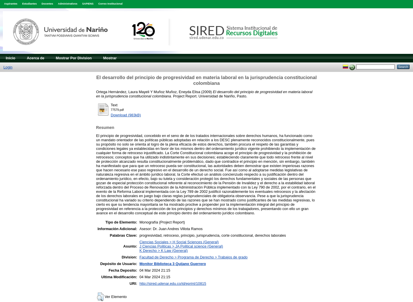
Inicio (10, 58)
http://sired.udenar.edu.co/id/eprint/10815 (172, 283)
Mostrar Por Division (74, 58)
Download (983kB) (126, 115)
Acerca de (35, 58)
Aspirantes (10, 3)
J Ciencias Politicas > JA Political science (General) (181, 246)
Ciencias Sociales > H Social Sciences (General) (179, 242)
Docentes (47, 3)
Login (7, 67)
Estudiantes (29, 3)
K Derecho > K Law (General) (163, 250)
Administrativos (67, 3)
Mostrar (110, 58)
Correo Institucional (110, 3)
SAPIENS (87, 3)
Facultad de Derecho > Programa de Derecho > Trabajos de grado (193, 257)
